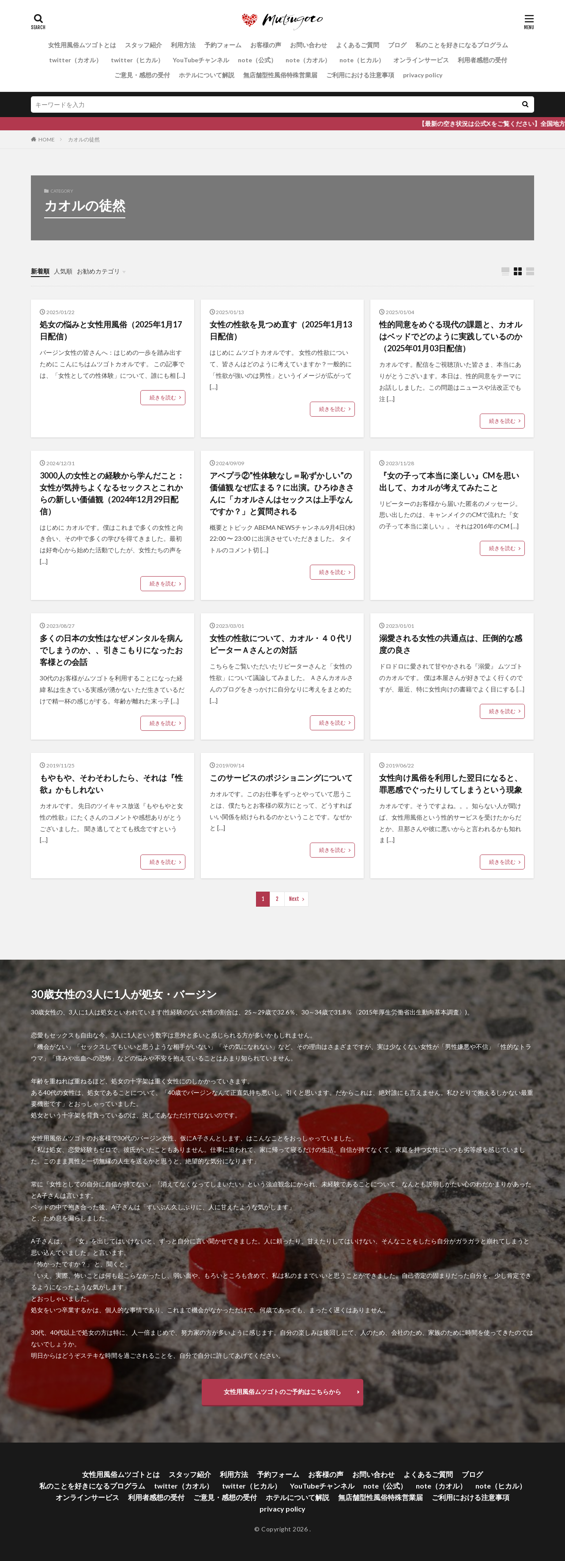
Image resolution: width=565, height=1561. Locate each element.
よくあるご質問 (357, 45)
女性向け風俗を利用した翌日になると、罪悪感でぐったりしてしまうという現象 (450, 783)
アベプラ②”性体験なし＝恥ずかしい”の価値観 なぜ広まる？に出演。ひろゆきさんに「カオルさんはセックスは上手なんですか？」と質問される (282, 493)
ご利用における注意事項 (360, 75)
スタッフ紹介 (143, 45)
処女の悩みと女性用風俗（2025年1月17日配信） (111, 330)
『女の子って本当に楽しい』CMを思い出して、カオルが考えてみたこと (449, 481)
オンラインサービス (421, 60)
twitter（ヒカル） (137, 60)
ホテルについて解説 (206, 75)
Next (294, 899)
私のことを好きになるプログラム (461, 45)
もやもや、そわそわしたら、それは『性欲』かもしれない (111, 783)
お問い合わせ (308, 45)
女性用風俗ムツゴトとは (82, 45)
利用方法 (183, 45)
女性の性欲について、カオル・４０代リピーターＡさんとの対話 (281, 644)
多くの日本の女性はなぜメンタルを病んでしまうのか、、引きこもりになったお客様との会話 (111, 650)
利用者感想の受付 (482, 60)
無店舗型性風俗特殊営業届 (280, 75)
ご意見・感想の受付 (142, 75)
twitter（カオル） (75, 60)
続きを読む (163, 397)
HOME (46, 139)
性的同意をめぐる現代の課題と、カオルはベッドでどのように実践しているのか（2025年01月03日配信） (450, 336)
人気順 (63, 271)
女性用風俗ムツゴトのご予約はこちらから (282, 1391)
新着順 (40, 271)
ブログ (397, 45)
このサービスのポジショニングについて (281, 777)
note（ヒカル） (361, 60)
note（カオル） (308, 60)
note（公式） (257, 60)
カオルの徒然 (84, 139)
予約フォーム (222, 45)
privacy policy (422, 75)
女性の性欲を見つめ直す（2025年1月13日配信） (281, 330)
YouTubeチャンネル (201, 60)
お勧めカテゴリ (98, 271)
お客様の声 (265, 45)
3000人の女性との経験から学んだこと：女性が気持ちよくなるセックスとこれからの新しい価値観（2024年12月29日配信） (112, 493)
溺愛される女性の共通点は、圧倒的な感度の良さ (450, 644)
